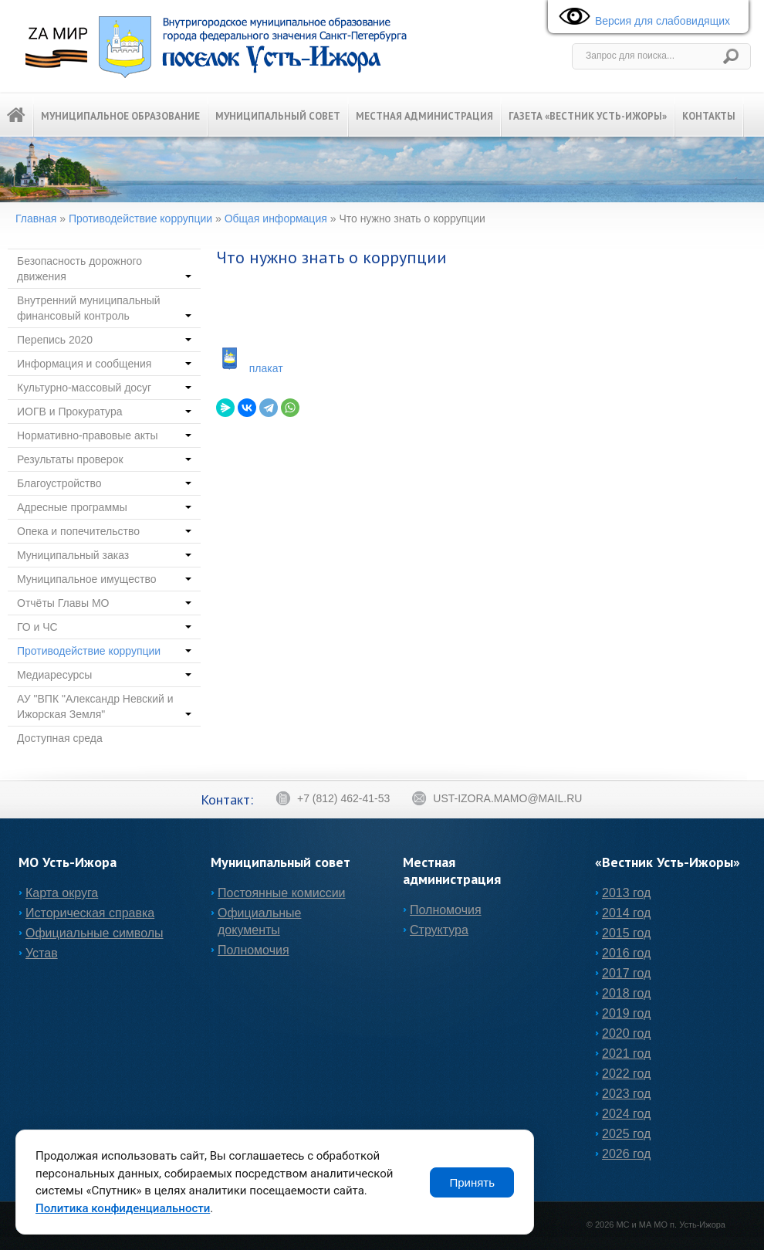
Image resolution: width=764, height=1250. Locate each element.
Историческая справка (89, 913)
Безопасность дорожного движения (104, 269)
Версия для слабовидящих (641, 17)
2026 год (626, 1153)
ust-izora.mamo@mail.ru (496, 798)
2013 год (626, 892)
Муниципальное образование (120, 116)
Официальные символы (94, 933)
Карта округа (61, 892)
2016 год (626, 953)
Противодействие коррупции (140, 218)
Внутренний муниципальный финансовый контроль (104, 308)
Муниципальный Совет (277, 116)
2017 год (626, 973)
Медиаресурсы (104, 675)
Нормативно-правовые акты (104, 435)
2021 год (626, 1053)
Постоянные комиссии (282, 892)
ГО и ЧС (104, 627)
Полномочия (253, 950)
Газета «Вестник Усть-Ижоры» (588, 116)
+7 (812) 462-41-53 (333, 798)
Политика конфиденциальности (122, 1208)
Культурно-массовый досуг (104, 387)
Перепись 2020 (104, 340)
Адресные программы (104, 507)
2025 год (626, 1133)
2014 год (626, 913)
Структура (439, 930)
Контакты (708, 116)
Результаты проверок (104, 459)
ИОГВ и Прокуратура (104, 411)
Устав (41, 953)
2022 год (626, 1073)
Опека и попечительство (104, 531)
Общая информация (276, 218)
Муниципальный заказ (104, 555)
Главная (35, 218)
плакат (266, 368)
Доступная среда (60, 738)
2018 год (626, 993)
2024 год (626, 1113)
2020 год (626, 1033)
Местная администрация (424, 116)
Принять (472, 1182)
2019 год (626, 1013)
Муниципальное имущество (104, 579)
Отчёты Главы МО (104, 603)
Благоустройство (104, 483)
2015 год (626, 933)
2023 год (626, 1093)
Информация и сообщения (104, 363)
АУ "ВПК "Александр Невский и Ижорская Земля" (104, 706)
